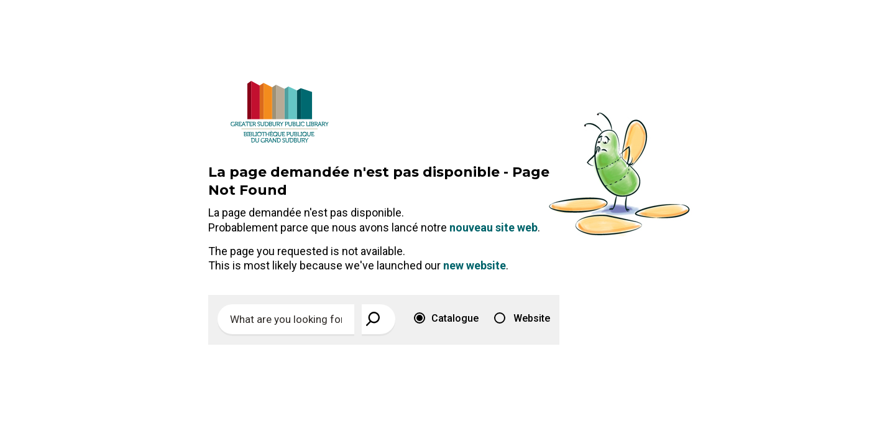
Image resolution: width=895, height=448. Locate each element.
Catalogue (446, 318)
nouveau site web (493, 227)
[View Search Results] (378, 319)
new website (474, 265)
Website (522, 318)
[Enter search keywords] (286, 319)
